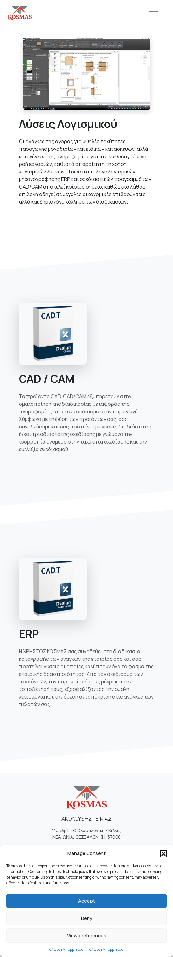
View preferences (86, 935)
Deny (86, 918)
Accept (86, 901)
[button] (163, 853)
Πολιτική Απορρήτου (65, 949)
